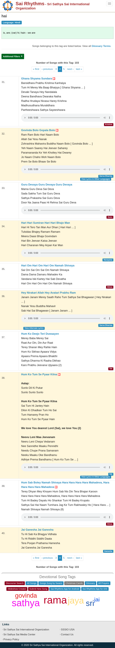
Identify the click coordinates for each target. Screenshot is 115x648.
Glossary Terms (101, 46)
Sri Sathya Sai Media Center (19, 634)
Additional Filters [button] (11, 56)
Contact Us (67, 634)
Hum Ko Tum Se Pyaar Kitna (40, 374)
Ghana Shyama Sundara (38, 78)
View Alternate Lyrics (34, 328)
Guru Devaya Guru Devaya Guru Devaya (46, 184)
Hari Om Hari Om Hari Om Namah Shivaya (47, 265)
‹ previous (47, 69)
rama (55, 600)
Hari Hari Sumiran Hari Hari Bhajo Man (45, 222)
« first (36, 69)
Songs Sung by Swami (51, 583)
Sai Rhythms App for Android (65, 589)
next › (70, 69)
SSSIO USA (68, 629)
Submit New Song (38, 589)
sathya (26, 603)
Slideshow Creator (17, 589)
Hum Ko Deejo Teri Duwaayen (40, 333)
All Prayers (103, 583)
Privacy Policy (11, 639)
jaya (76, 600)
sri (90, 603)
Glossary (90, 583)
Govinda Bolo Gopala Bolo (39, 130)
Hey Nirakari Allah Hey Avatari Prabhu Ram (48, 292)
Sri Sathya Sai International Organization (26, 629)
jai (97, 599)
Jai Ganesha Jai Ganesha (37, 529)
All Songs (31, 583)
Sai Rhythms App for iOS (95, 589)
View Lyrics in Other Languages (95, 179)
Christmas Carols (74, 583)
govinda (26, 595)
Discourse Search (15, 583)
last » (79, 69)
